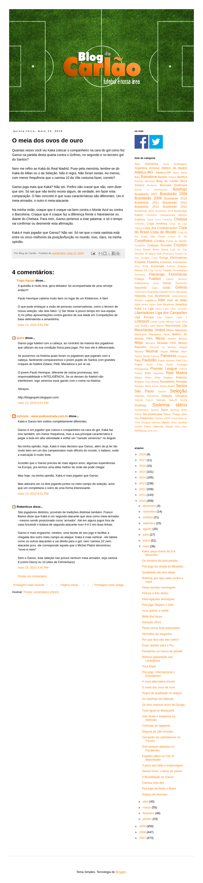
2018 (143, 454)
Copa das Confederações (160, 228)
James (144, 304)
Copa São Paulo (153, 236)
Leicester (182, 309)
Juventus (181, 304)
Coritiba (159, 241)
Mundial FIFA (166, 343)
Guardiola (153, 291)
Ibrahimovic (162, 296)
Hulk (150, 295)
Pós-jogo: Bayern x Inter (158, 605)
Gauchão (141, 287)
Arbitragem (180, 163)
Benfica (182, 177)
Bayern (162, 177)
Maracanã (140, 334)
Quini (20, 338)
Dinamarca (168, 253)
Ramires (159, 373)
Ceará (150, 219)
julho (146, 534)
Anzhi (166, 164)
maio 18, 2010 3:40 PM (33, 567)
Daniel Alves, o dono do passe (162, 771)
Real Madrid (176, 373)
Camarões (151, 215)
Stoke (184, 410)
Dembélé (139, 253)
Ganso (167, 283)
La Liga (148, 308)
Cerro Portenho (163, 219)
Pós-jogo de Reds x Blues (159, 788)
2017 (143, 460)
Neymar (152, 351)
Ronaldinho (167, 381)
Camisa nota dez (153, 782)
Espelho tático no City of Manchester (158, 757)
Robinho (181, 377)
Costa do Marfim (176, 240)
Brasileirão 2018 (164, 211)
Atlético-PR (163, 172)
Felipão (167, 270)
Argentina (141, 168)
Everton (171, 266)
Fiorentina (140, 275)
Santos (181, 386)
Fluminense (178, 274)
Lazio (166, 309)
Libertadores (144, 313)
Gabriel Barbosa (176, 279)
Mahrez (160, 326)
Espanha (153, 262)
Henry (172, 292)
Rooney (139, 385)
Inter (161, 300)
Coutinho (140, 245)
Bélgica (172, 177)
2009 (143, 826)
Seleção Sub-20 (166, 399)
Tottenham (147, 418)
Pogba (138, 364)
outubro (148, 517)
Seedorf (162, 391)
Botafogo (180, 189)
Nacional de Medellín (163, 347)
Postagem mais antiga (109, 585)
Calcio (139, 215)
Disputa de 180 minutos (157, 731)
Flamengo (156, 274)
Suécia (138, 414)
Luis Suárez (142, 325)
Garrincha (181, 283)
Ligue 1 (181, 317)
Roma (155, 381)
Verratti (138, 426)
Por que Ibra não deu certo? (160, 639)
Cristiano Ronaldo (159, 245)
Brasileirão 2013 (147, 206)
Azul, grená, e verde (155, 610)
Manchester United (150, 330)
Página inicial (69, 585)
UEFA (167, 418)
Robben (168, 377)
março (147, 807)
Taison (167, 414)
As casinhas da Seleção (158, 698)
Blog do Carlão (167, 181)
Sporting (174, 410)
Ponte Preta (154, 364)
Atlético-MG (144, 172)
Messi (160, 338)
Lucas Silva (181, 321)
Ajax (137, 163)
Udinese (159, 418)
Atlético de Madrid (174, 168)
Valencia (155, 422)
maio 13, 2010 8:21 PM (33, 403)
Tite (137, 418)
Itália (137, 304)
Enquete (140, 262)
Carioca (140, 219)
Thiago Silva (179, 414)
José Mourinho (165, 304)
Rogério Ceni (143, 381)
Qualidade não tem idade (158, 572)
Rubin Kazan (152, 386)
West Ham (181, 426)
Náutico (139, 351)
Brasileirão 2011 (147, 202)
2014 (143, 477)
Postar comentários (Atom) (41, 592)
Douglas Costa (149, 258)
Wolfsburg (140, 430)
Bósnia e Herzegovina (151, 189)
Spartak (155, 410)
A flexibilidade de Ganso (158, 777)
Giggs (155, 288)
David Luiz (168, 249)
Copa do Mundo (163, 232)
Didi (159, 253)
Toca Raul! (149, 666)
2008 (143, 832)
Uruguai (145, 422)
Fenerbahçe (180, 270)
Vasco (165, 422)
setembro (149, 523)
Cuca (138, 249)
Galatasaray (142, 283)
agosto (148, 529)
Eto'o (137, 266)
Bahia (184, 173)
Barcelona (149, 177)
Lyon (153, 325)
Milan (139, 343)
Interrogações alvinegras (158, 599)
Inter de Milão (177, 300)
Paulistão (149, 360)
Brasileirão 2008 (173, 194)
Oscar (146, 355)
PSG (148, 373)
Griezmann (140, 292)
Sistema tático (169, 404)
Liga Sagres (165, 317)
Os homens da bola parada (160, 560)
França (139, 279)
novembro (150, 511)
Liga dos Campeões (171, 313)
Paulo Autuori (166, 360)
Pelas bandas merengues (158, 587)
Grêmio (181, 287)
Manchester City (176, 325)
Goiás (166, 287)
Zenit (150, 430)
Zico (155, 430)
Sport (164, 409)
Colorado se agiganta (156, 725)
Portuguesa (141, 368)
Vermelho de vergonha (157, 634)
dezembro (150, 505)
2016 (143, 465)
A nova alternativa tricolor (158, 681)
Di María (150, 253)
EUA (145, 266)
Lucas (153, 321)
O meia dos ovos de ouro (158, 687)
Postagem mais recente (28, 585)
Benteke (139, 181)
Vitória (169, 426)
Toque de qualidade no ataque (162, 693)
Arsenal (154, 168)
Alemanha (151, 164)
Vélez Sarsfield (179, 422)
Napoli (183, 347)
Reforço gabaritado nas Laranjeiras (157, 658)
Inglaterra (150, 300)
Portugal (182, 364)
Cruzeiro (180, 245)
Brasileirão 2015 (144, 210)
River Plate (153, 377)
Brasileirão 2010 (175, 198)
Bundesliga (180, 210)
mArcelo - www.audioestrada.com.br (42, 416)
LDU (173, 308)
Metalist (172, 339)
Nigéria (164, 351)
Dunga (163, 257)
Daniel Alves (151, 249)
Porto (170, 364)
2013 (143, 483)
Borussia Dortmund (173, 185)
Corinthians (144, 241)
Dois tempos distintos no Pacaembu (158, 748)
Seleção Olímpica (174, 395)
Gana (156, 283)
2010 (143, 500)
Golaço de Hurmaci (154, 794)
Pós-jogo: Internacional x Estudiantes (158, 673)
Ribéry (138, 377)
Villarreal (158, 426)
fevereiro (149, 813)
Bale (137, 176)
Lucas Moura (166, 321)
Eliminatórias (178, 257)
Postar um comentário (32, 576)
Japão (152, 304)
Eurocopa (157, 266)
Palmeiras (168, 356)
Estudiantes (180, 261)
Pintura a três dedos (155, 593)
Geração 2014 (151, 622)
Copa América (157, 223)
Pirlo (184, 360)
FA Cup (148, 270)
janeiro (148, 819)
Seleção (178, 390)
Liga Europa (144, 317)
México (183, 338)
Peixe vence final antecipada (161, 628)
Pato (138, 360)
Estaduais (166, 261)
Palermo (155, 356)
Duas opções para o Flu (157, 645)
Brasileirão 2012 (175, 202)
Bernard (150, 181)
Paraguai (182, 356)
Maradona (155, 334)
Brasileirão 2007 (146, 194)
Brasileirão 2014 (175, 206)
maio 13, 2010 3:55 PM (33, 325)
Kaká (138, 308)
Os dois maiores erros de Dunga (163, 704)
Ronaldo (181, 381)
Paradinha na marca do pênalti (162, 651)
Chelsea (180, 219)
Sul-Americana (152, 414)
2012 (143, 489)
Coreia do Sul (177, 236)
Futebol (155, 279)
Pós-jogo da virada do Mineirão (162, 566)
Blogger (121, 872)
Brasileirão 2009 (148, 198)
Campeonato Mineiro (173, 214)
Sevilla (183, 400)
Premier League (163, 368)
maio (146, 546)
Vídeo (147, 426)
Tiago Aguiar (26, 280)
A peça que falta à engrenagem (162, 765)
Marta (167, 334)
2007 (143, 838)
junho (147, 540)
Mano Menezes (176, 330)
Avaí (175, 172)
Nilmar (174, 351)
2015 (143, 471)
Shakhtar (140, 405)
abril (146, 801)
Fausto (158, 270)
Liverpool (142, 321)
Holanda (140, 296)
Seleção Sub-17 (144, 400)
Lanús (158, 309)
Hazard (163, 291)
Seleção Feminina (146, 395)
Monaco (150, 342)
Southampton (142, 410)
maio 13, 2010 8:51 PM (33, 493)
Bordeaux (152, 185)
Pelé (178, 360)
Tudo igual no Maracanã (158, 710)
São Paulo (144, 391)
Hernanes (181, 291)
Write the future (152, 616)
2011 (143, 495)
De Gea (182, 249)
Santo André (167, 385)
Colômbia (140, 224)
